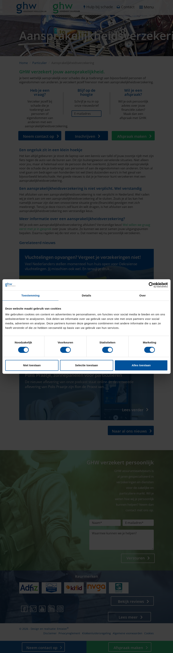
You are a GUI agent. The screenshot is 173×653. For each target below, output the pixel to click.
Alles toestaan (141, 365)
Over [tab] (142, 295)
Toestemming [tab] (30, 295)
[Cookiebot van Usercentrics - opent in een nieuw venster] (151, 285)
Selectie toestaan (86, 365)
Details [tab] (86, 295)
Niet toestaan (32, 365)
